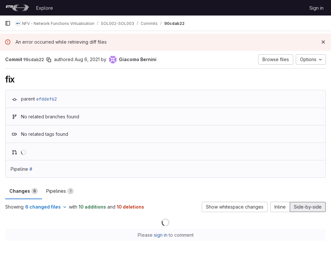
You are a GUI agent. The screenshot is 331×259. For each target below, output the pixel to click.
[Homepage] (17, 8)
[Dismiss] (323, 42)
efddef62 (46, 99)
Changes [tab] (23, 191)
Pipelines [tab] (60, 191)
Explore (44, 8)
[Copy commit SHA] (49, 60)
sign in (160, 235)
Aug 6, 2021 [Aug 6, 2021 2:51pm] (87, 59)
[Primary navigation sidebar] (8, 23)
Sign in (316, 8)
